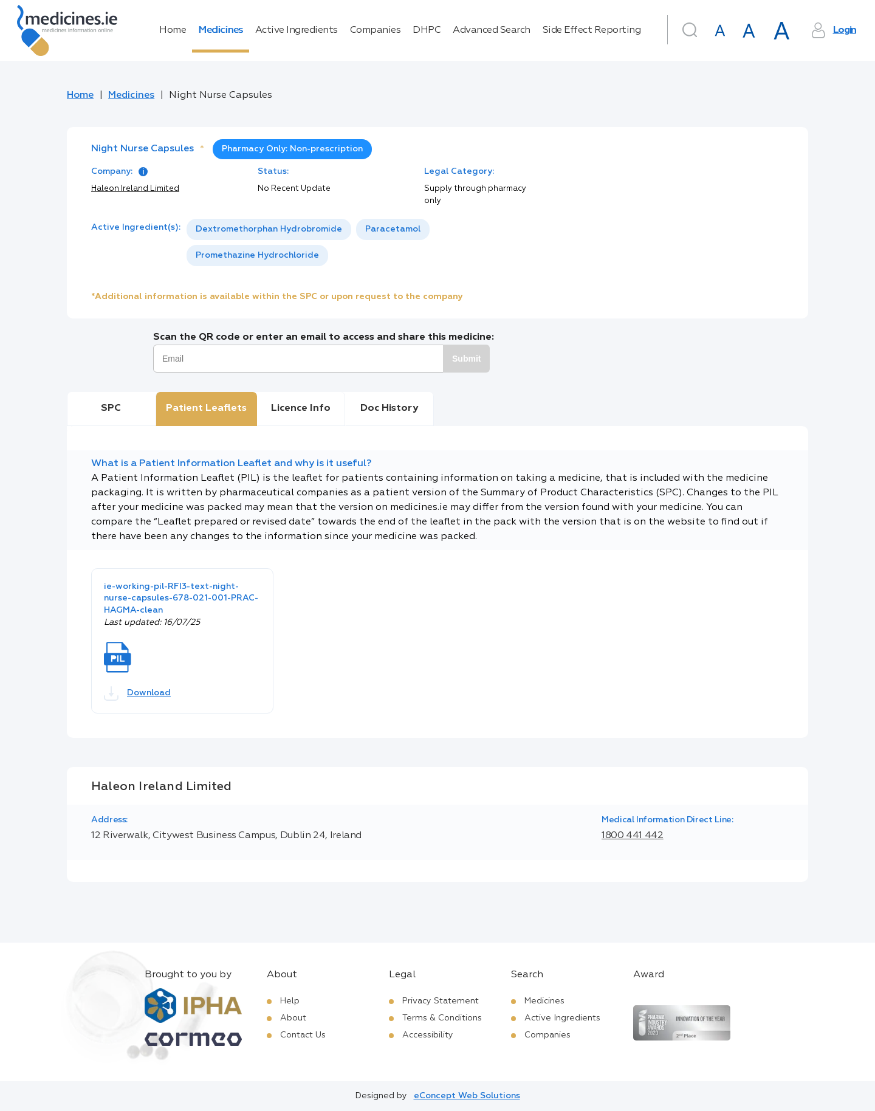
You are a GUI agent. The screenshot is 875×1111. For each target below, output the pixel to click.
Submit (466, 358)
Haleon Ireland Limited (135, 189)
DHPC (427, 30)
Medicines (220, 30)
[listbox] (367, 242)
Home (172, 30)
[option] (269, 229)
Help (290, 1001)
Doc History (389, 408)
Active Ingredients (296, 30)
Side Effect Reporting (592, 30)
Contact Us (303, 1035)
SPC (111, 408)
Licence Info (301, 408)
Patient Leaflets (206, 408)
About (293, 1018)
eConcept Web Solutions (467, 1096)
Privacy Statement (440, 1001)
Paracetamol (392, 229)
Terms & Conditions (442, 1018)
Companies (375, 30)
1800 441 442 (633, 836)
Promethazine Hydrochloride (257, 255)
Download (137, 693)
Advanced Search (491, 30)
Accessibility (427, 1035)
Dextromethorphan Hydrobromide (269, 229)
